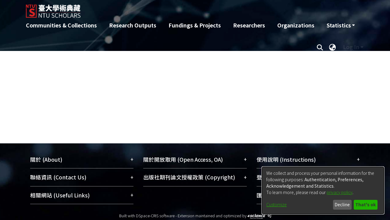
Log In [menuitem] (351, 47)
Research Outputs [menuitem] (132, 25)
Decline (342, 204)
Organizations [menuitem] (295, 25)
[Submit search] (320, 47)
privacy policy (340, 192)
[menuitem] (341, 25)
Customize (276, 204)
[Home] (162, 9)
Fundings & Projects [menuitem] (194, 25)
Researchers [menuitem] (249, 25)
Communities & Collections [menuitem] (61, 25)
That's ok (365, 204)
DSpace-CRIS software (155, 215)
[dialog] (323, 190)
